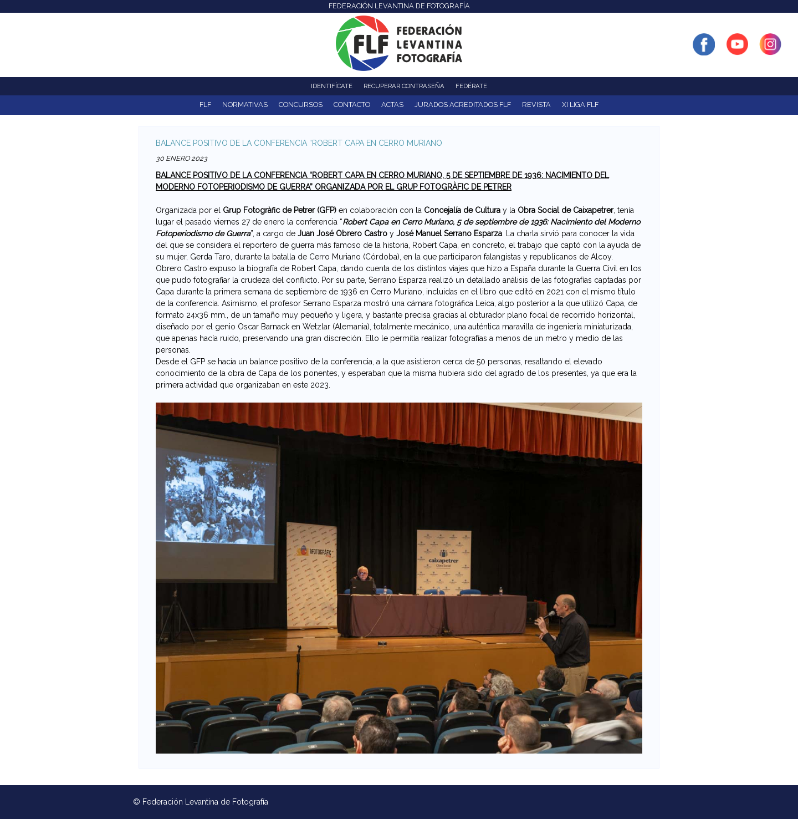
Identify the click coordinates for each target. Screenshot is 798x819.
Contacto (352, 104)
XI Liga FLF (580, 104)
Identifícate (331, 86)
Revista (536, 104)
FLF (205, 104)
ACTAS (392, 104)
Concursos (301, 104)
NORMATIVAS (245, 104)
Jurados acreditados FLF (463, 104)
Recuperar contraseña (404, 86)
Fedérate (471, 86)
